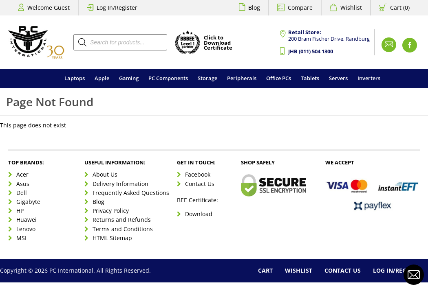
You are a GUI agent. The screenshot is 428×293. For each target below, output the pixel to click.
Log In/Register (117, 7)
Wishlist (351, 7)
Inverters (368, 78)
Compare (300, 7)
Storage (207, 78)
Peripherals (241, 78)
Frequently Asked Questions (131, 193)
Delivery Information (120, 184)
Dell (21, 193)
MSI (21, 238)
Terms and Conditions (123, 229)
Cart (265, 270)
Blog (254, 7)
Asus (22, 184)
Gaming (129, 78)
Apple (102, 78)
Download (198, 214)
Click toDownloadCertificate (218, 43)
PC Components (168, 78)
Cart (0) (400, 7)
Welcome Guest (48, 7)
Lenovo (25, 229)
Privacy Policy (111, 210)
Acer (22, 174)
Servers (338, 78)
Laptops (74, 78)
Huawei (26, 219)
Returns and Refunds (122, 219)
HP (20, 210)
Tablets (310, 78)
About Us (105, 174)
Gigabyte (28, 202)
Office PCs (278, 78)
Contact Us (199, 184)
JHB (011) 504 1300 (310, 51)
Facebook (197, 174)
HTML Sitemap (112, 238)
